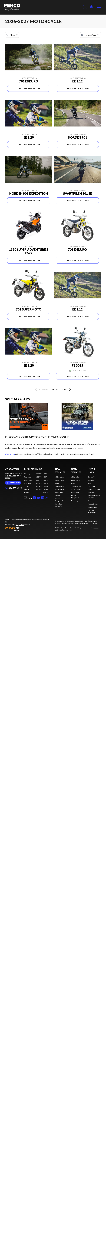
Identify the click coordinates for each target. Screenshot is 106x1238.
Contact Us (91, 477)
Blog (89, 483)
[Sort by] (90, 35)
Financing (74, 501)
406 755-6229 (13, 488)
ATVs (57, 483)
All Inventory (59, 477)
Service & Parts (93, 504)
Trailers (58, 496)
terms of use (66, 530)
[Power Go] (28, 529)
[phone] (84, 7)
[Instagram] (42, 497)
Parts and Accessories (92, 511)
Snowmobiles (60, 489)
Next (67, 389)
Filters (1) (12, 34)
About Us (91, 480)
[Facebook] (34, 497)
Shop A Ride (20, 525)
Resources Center (94, 489)
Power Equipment (59, 500)
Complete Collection (58, 505)
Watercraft (59, 492)
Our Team (91, 486)
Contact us (10, 454)
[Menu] (99, 7)
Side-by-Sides (60, 486)
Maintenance (92, 507)
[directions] (91, 7)
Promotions (92, 501)
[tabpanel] (36, 483)
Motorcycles (59, 480)
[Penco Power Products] (12, 7)
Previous (41, 389)
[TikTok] (46, 497)
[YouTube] (38, 497)
